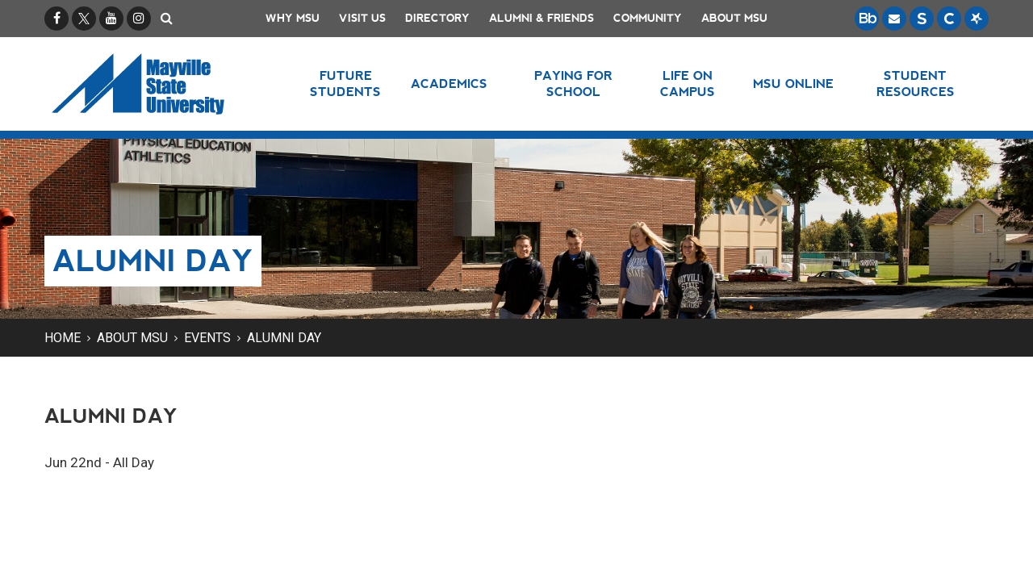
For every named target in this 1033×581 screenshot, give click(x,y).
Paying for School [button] (573, 83)
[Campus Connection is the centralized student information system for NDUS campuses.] (949, 18)
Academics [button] (449, 83)
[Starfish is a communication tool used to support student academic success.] (976, 18)
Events (207, 337)
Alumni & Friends (541, 18)
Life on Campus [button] (687, 83)
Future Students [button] (345, 83)
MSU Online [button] (793, 83)
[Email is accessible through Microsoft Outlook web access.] (894, 18)
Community (647, 18)
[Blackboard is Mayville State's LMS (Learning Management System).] (867, 18)
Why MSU (293, 18)
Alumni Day (284, 337)
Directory (437, 18)
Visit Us (362, 18)
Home (62, 337)
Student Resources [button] (915, 83)
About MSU (734, 18)
